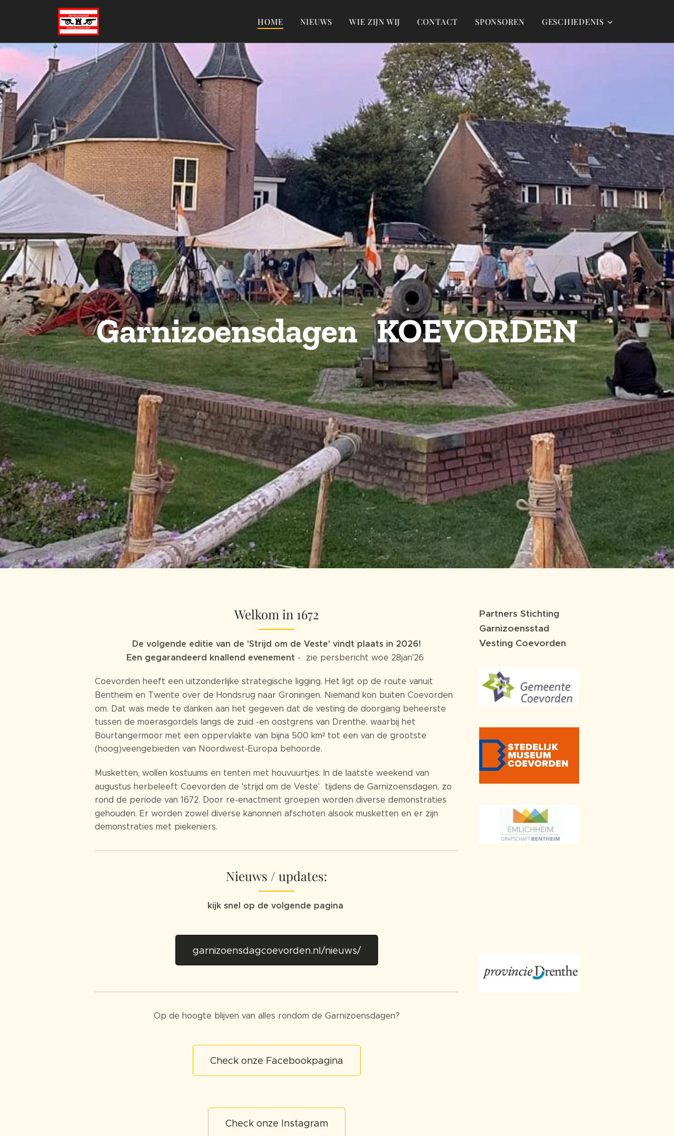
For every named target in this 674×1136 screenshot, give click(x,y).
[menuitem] (273, 21)
